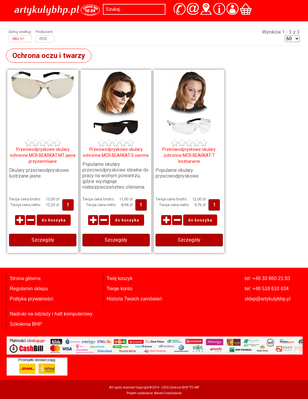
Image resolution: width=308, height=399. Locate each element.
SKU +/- (18, 39)
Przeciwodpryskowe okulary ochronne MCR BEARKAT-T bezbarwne (189, 155)
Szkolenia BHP (26, 324)
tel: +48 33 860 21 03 (267, 278)
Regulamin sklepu (29, 288)
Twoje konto (119, 288)
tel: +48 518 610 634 (267, 288)
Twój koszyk (119, 278)
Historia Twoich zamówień (134, 298)
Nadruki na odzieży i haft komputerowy (51, 313)
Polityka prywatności (31, 298)
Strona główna (25, 278)
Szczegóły (43, 240)
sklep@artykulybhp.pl (268, 298)
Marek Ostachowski (168, 393)
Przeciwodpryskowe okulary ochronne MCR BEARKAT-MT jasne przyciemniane (43, 155)
